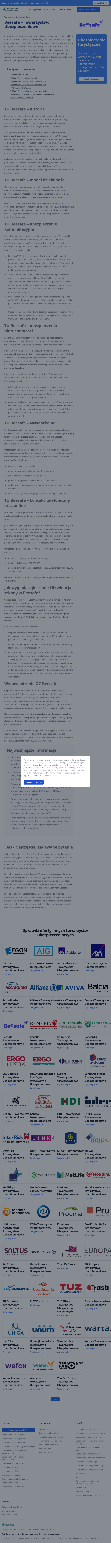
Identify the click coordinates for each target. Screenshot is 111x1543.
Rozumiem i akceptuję (34, 782)
